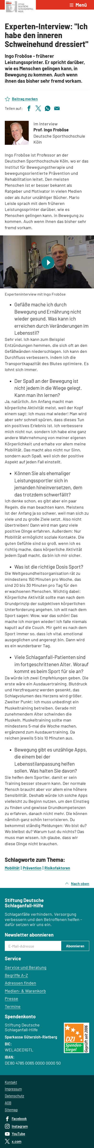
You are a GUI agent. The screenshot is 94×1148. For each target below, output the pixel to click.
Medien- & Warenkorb (25, 990)
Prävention (32, 867)
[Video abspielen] (47, 261)
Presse (11, 998)
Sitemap (11, 1109)
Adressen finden (20, 982)
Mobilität (12, 867)
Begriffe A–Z (16, 975)
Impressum (13, 1089)
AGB (8, 1103)
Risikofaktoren (57, 867)
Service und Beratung (25, 967)
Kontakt (11, 1082)
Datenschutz (14, 1096)
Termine (13, 1006)
